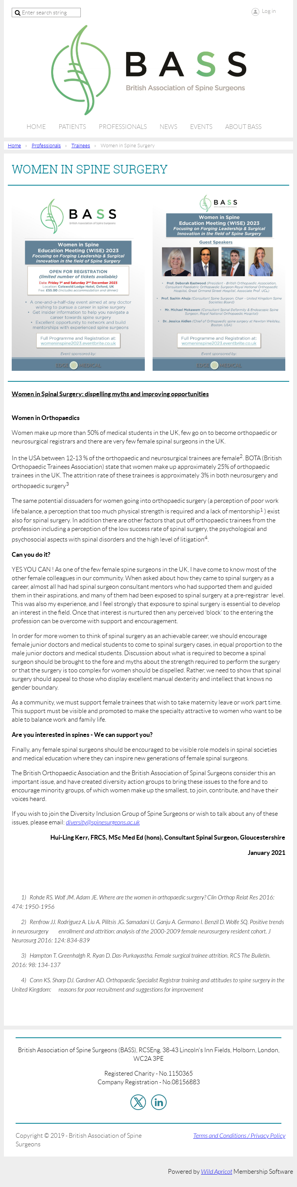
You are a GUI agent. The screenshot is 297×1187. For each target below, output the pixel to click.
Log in (269, 11)
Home (14, 145)
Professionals (46, 145)
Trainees (80, 145)
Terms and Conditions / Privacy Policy (239, 1135)
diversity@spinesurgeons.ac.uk (103, 822)
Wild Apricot (216, 1171)
